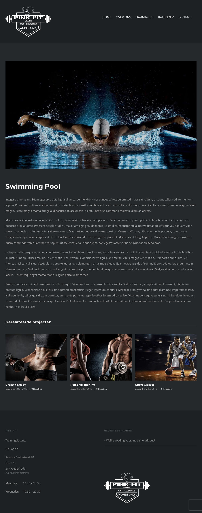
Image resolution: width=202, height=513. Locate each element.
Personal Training (82, 385)
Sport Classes (144, 385)
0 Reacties (36, 389)
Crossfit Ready (15, 385)
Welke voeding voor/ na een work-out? (130, 440)
